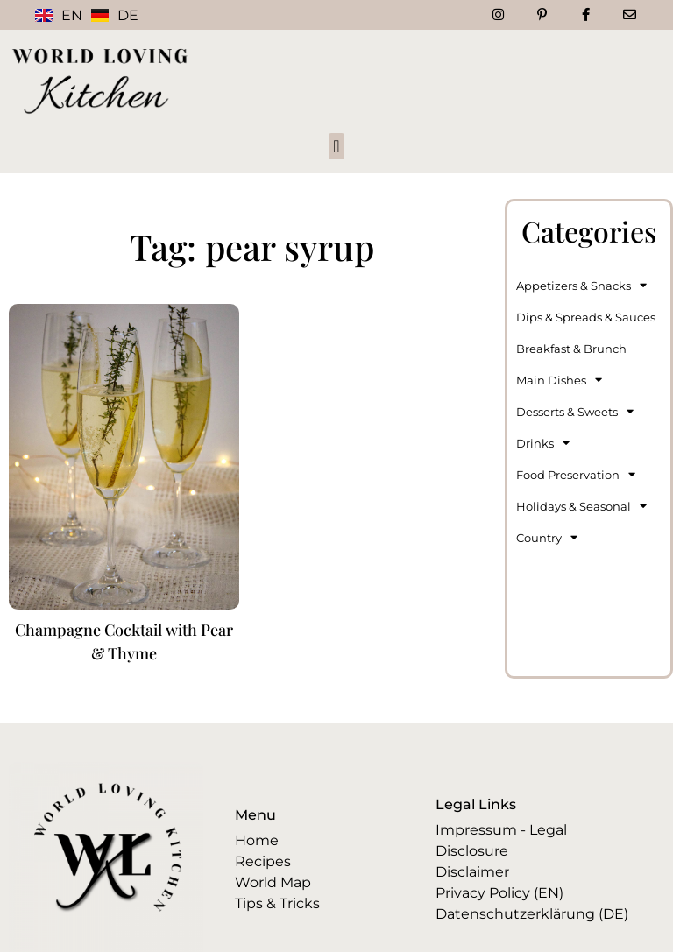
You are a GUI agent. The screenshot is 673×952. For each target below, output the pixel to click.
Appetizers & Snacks (581, 285)
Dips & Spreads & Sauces (585, 317)
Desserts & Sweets (575, 411)
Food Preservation (575, 474)
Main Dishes (559, 379)
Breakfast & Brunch (571, 349)
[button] (336, 146)
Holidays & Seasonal (581, 505)
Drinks (543, 442)
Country (546, 537)
